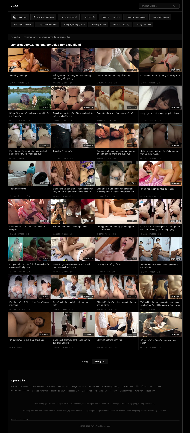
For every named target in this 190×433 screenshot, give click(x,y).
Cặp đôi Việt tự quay (110, 386)
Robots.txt (24, 419)
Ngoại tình (150, 391)
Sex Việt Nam (38, 386)
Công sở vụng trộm (40, 391)
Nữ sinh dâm (155, 386)
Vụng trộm (138, 391)
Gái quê (113, 390)
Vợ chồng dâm (101, 391)
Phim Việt (51, 386)
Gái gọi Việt (87, 391)
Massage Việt (73, 391)
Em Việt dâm (94, 386)
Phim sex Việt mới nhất (20, 386)
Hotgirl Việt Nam (79, 386)
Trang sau (100, 361)
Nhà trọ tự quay (58, 391)
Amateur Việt (127, 386)
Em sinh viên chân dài (20, 390)
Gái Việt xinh (63, 386)
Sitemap (14, 419)
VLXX (14, 5)
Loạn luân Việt (126, 391)
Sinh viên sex (141, 386)
